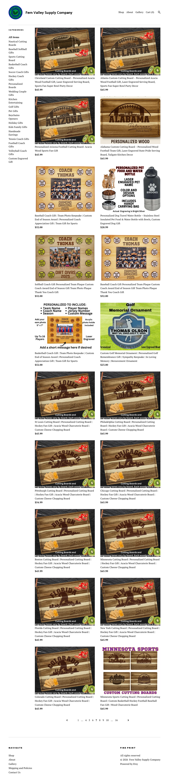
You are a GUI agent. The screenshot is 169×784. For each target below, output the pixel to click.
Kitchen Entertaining (15, 100)
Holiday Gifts (16, 123)
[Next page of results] (128, 720)
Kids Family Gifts (18, 127)
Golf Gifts (14, 106)
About (129, 12)
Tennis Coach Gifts (19, 139)
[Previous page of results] (67, 720)
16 (116, 720)
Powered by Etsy (129, 764)
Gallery (139, 12)
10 (107, 720)
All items (14, 37)
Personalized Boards (16, 85)
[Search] (159, 12)
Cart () (150, 12)
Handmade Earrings (14, 133)
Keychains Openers (14, 116)
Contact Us (14, 772)
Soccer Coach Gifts (19, 72)
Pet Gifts (13, 111)
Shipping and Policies (20, 768)
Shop (121, 12)
